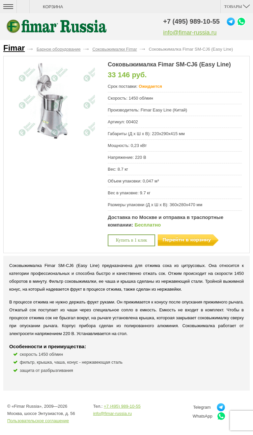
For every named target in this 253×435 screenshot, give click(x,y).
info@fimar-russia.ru (189, 32)
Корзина (53, 6)
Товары (237, 6)
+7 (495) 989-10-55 (191, 21)
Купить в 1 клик (131, 240)
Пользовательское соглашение (38, 420)
